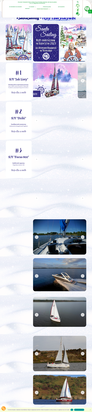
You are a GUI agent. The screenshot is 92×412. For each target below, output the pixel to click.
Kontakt (50, 7)
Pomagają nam (34, 7)
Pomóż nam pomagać (61, 7)
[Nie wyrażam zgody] (90, 409)
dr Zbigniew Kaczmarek (13, 7)
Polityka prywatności (79, 409)
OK (72, 409)
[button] (90, 11)
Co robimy (24, 7)
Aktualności (43, 7)
